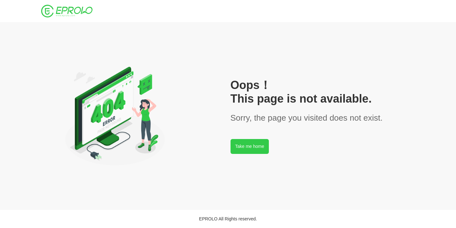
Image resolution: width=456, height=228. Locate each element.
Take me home (249, 146)
